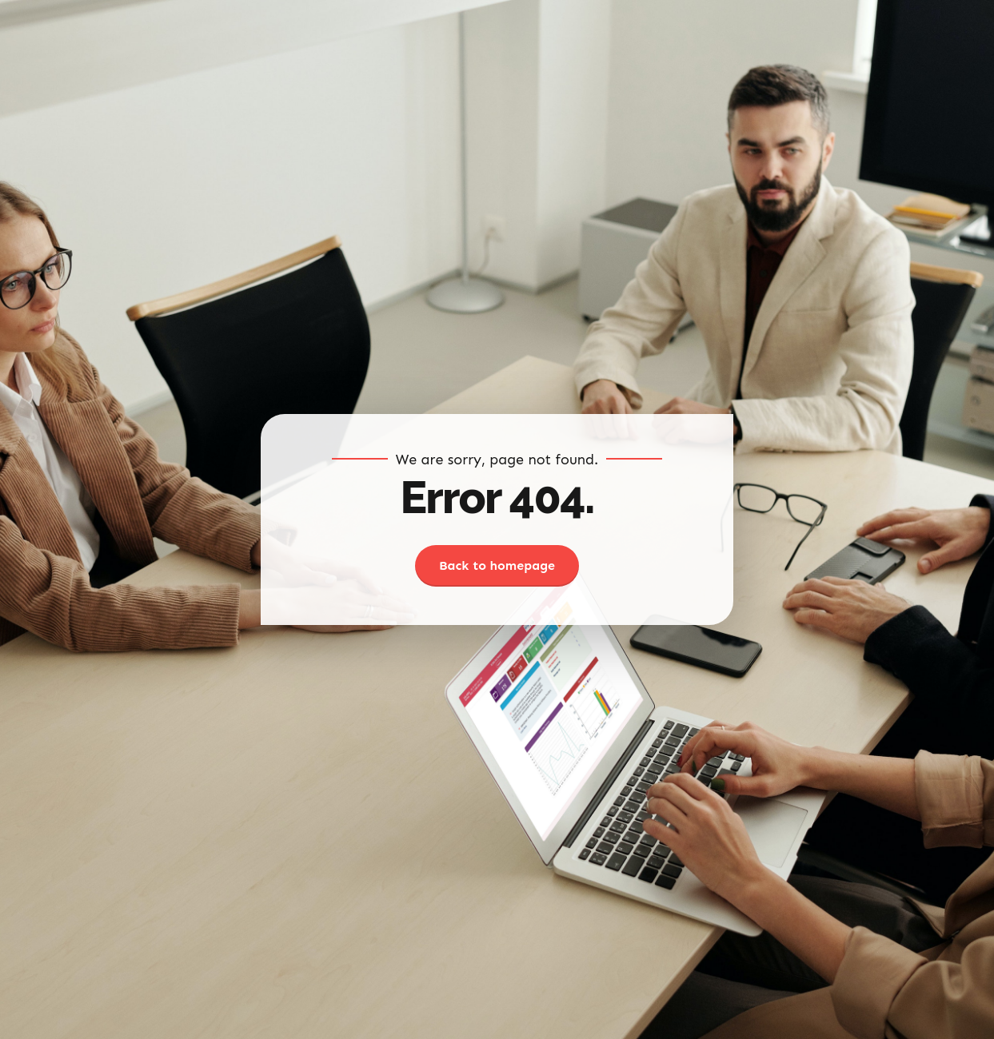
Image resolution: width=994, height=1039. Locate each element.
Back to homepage (497, 565)
